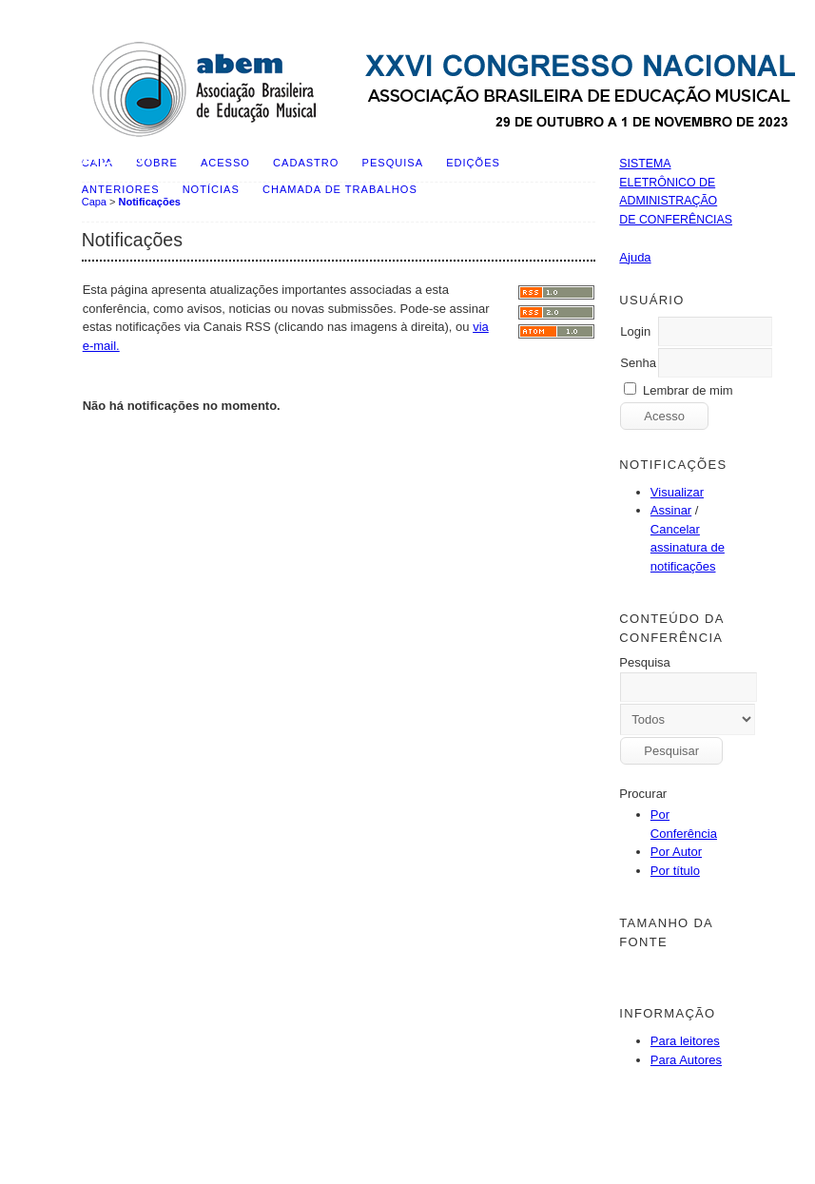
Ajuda (634, 257)
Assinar (670, 510)
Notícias (211, 189)
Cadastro (306, 162)
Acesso (225, 162)
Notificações (150, 201)
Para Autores (686, 1060)
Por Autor (676, 851)
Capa (94, 201)
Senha (638, 363)
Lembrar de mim (688, 390)
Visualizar (677, 492)
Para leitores (685, 1041)
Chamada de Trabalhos (339, 189)
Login (635, 331)
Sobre (157, 162)
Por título (675, 871)
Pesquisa (392, 162)
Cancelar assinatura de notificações (687, 547)
